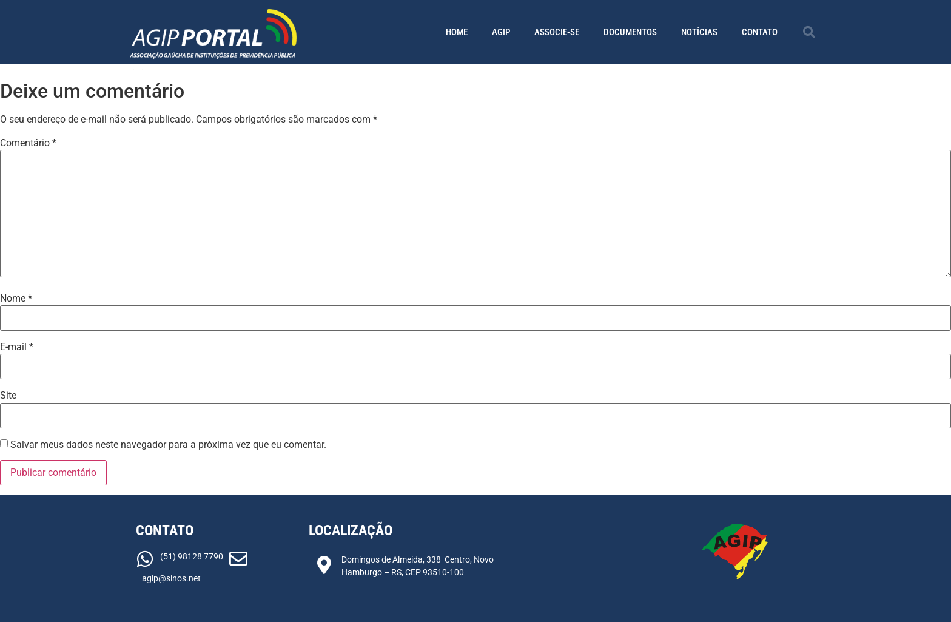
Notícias (699, 32)
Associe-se (556, 32)
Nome (16, 298)
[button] (809, 32)
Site (8, 396)
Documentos (630, 32)
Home (457, 32)
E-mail (16, 347)
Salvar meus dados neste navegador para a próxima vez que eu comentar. (168, 445)
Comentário (28, 143)
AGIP (501, 32)
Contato (760, 32)
